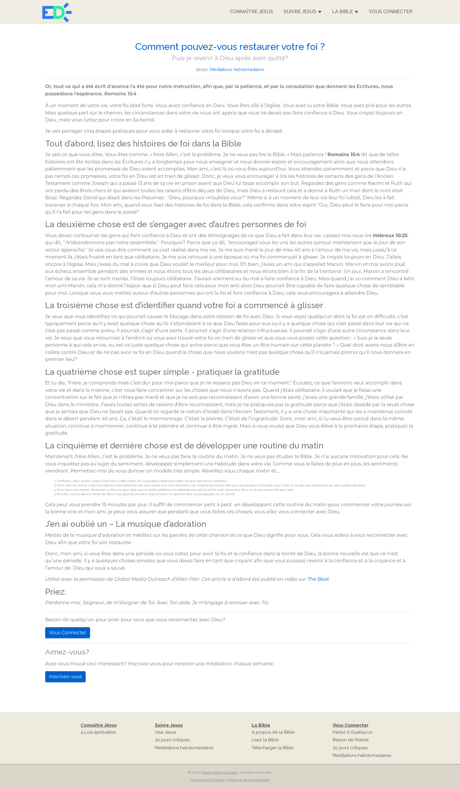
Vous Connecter (390, 11)
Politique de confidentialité (249, 780)
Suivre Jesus (303, 11)
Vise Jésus (165, 732)
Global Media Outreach (219, 772)
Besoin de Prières (350, 740)
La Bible (345, 11)
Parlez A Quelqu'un (353, 732)
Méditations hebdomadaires (237, 69)
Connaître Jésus (251, 11)
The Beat (318, 579)
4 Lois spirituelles (98, 732)
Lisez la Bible (265, 740)
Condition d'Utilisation (207, 780)
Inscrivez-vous (65, 676)
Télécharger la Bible (272, 747)
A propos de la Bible (273, 732)
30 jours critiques (172, 740)
